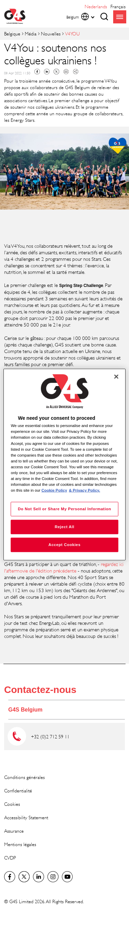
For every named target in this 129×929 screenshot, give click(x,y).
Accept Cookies (64, 545)
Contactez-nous (40, 689)
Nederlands (96, 6)
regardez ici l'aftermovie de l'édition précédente (63, 567)
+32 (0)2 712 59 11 (50, 736)
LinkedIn (38, 876)
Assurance (14, 831)
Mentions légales (20, 844)
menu (119, 16)
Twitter (56, 71)
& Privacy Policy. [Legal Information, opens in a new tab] (84, 490)
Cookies (12, 804)
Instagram (52, 876)
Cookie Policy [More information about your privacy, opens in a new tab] (54, 490)
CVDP (10, 858)
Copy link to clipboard (75, 71)
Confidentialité (18, 790)
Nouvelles (51, 33)
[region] (64, 465)
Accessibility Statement (26, 817)
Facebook (37, 71)
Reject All (64, 527)
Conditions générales (24, 777)
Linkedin (47, 71)
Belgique (12, 33)
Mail (66, 71)
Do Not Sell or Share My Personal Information (64, 509)
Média (30, 33)
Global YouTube (67, 876)
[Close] (116, 376)
